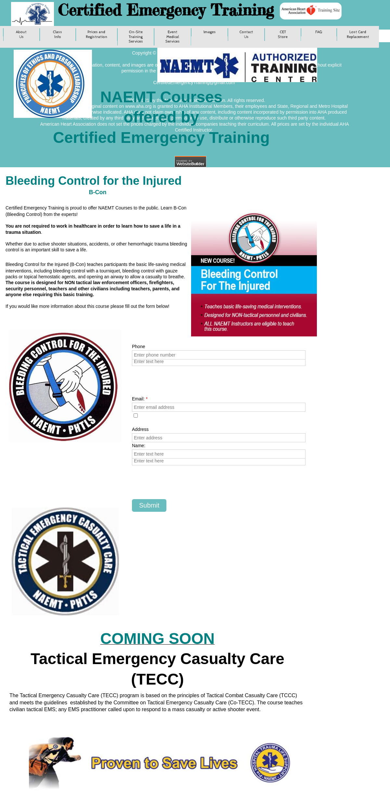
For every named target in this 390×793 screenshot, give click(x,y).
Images (209, 32)
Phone (138, 346)
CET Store (283, 34)
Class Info (57, 34)
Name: (138, 445)
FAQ (318, 32)
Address (140, 429)
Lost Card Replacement (358, 34)
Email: (140, 398)
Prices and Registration (96, 34)
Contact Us (246, 34)
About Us (21, 34)
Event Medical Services (172, 37)
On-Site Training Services (136, 37)
